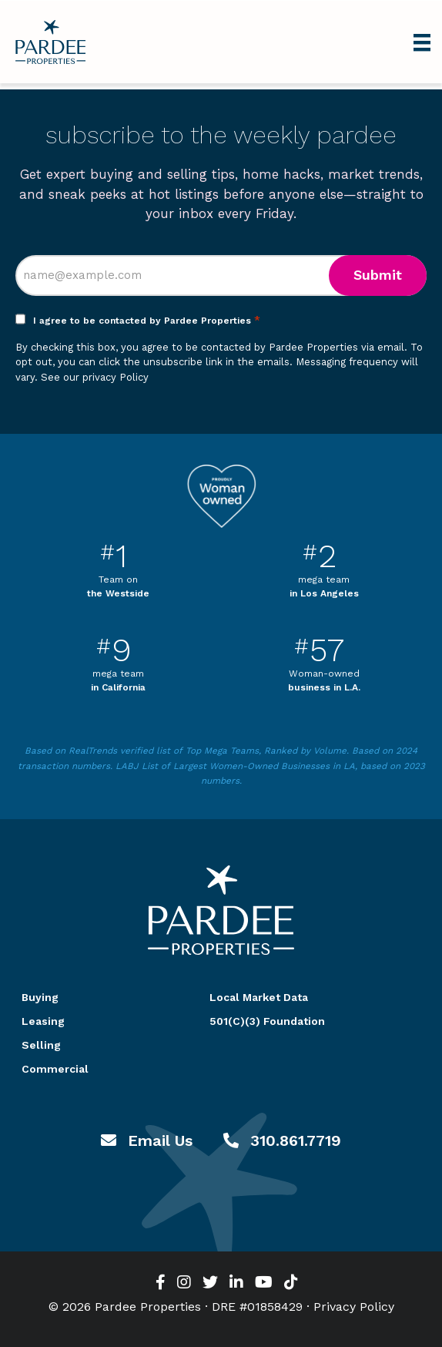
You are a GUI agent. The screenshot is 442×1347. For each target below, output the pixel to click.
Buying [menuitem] (40, 997)
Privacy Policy (353, 1306)
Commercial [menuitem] (55, 1069)
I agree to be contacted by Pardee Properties (146, 320)
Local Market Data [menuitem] (258, 997)
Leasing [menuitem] (43, 1021)
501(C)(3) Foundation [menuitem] (267, 1021)
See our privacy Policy (95, 377)
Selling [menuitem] (41, 1045)
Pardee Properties (50, 42)
